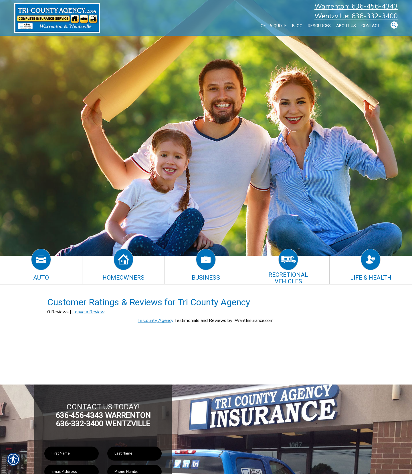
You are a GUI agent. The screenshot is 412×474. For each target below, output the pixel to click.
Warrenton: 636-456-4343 (356, 6)
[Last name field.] (134, 454)
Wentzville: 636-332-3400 (356, 16)
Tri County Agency (155, 320)
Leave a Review (88, 312)
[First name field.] (71, 454)
